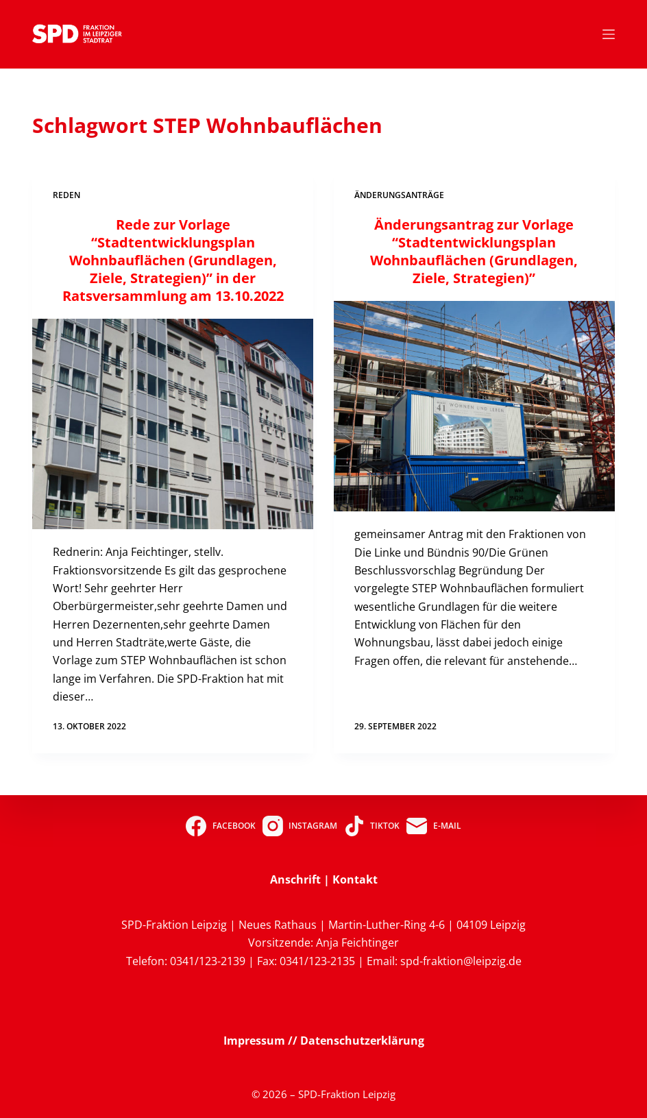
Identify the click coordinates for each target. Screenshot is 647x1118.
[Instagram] (300, 826)
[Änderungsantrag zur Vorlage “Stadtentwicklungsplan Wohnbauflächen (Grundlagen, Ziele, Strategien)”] (474, 406)
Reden (66, 195)
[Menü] (608, 34)
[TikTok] (372, 826)
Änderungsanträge (399, 195)
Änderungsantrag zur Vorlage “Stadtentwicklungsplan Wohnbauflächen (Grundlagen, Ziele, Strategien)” (474, 251)
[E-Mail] (433, 826)
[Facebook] (220, 826)
